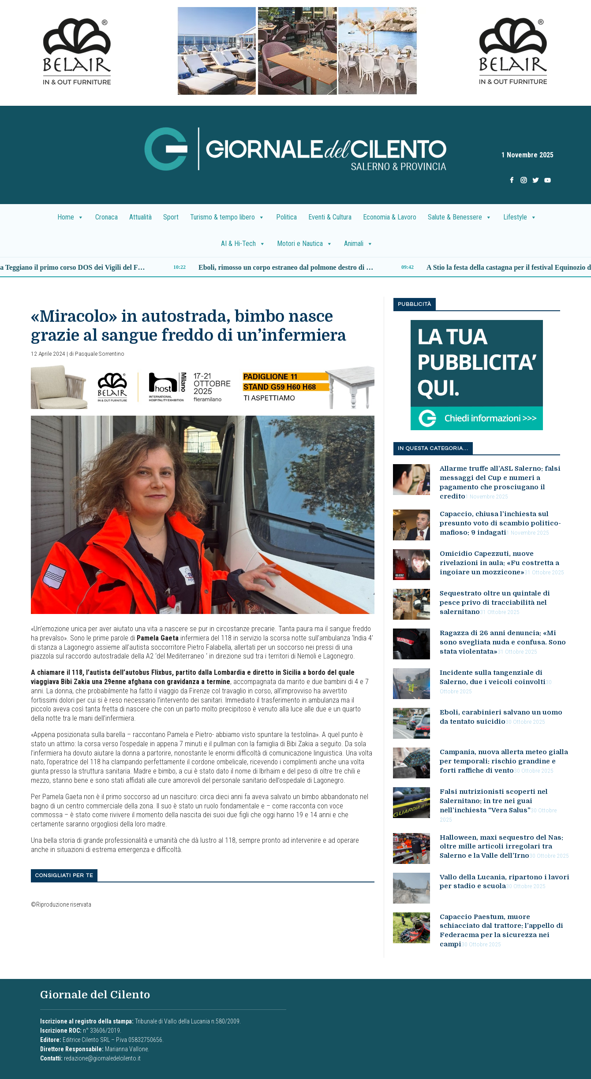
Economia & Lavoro (389, 217)
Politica (286, 217)
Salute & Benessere (460, 217)
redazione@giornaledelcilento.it (102, 1058)
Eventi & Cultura (330, 217)
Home (70, 217)
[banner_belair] (202, 386)
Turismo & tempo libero (227, 217)
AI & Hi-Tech (243, 244)
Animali (358, 244)
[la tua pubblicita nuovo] (477, 375)
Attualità (140, 217)
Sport (171, 217)
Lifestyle (520, 217)
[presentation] (295, 51)
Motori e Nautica (305, 244)
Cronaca (106, 217)
